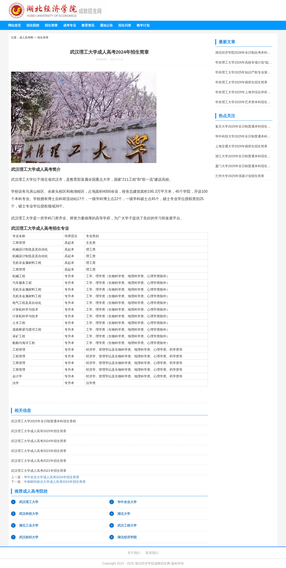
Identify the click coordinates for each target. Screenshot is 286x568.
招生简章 (51, 25)
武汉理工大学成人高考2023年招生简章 (38, 451)
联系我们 (152, 553)
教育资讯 (88, 25)
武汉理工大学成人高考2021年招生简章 (38, 470)
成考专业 (69, 25)
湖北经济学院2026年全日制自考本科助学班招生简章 (243, 52)
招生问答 (124, 25)
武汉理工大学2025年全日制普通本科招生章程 (43, 421)
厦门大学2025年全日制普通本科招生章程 (243, 166)
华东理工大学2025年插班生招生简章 (241, 82)
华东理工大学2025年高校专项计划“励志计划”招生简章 (243, 62)
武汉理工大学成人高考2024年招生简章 (38, 441)
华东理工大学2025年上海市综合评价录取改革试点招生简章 (243, 92)
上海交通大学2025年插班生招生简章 (241, 146)
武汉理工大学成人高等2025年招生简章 (38, 431)
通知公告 (106, 25)
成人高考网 (26, 37)
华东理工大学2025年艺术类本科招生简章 (243, 102)
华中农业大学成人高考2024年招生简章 (51, 477)
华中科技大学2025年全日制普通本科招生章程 (243, 136)
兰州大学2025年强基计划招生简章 (239, 176)
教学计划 (143, 25)
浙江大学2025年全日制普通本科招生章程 (243, 156)
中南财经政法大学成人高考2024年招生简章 (55, 482)
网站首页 (14, 25)
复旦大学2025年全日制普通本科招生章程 (243, 126)
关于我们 (133, 553)
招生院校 (32, 25)
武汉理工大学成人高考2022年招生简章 (38, 461)
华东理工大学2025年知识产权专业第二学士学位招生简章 (243, 72)
